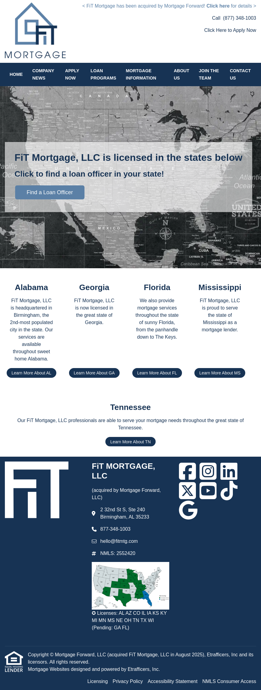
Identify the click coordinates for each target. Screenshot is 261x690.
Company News (43, 74)
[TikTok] (228, 490)
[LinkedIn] (228, 471)
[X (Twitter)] (187, 490)
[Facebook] (187, 471)
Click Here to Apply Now (230, 30)
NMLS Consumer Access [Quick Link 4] (229, 681)
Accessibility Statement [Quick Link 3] (173, 681)
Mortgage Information (141, 74)
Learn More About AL (31, 372)
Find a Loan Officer (50, 192)
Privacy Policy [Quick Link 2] (128, 681)
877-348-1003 (115, 529)
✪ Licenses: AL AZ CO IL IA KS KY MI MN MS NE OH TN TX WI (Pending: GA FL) (129, 620)
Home (16, 74)
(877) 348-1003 (239, 18)
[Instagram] (208, 471)
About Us (181, 74)
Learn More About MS (219, 372)
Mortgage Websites (49, 669)
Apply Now (72, 74)
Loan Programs (103, 74)
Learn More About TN (130, 441)
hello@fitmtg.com (119, 541)
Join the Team (209, 74)
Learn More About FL (157, 372)
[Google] (188, 510)
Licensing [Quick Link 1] (97, 681)
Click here (218, 5)
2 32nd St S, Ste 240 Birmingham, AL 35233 (124, 513)
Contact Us (240, 74)
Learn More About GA (94, 372)
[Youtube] (208, 490)
